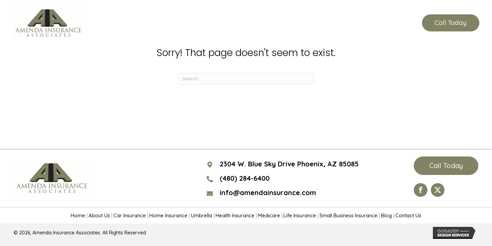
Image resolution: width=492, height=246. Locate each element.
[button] (450, 22)
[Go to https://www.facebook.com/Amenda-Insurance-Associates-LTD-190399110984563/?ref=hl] (420, 190)
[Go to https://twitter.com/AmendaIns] (438, 190)
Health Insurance (235, 215)
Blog (386, 215)
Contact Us (408, 215)
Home (78, 215)
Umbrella (201, 215)
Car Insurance (129, 215)
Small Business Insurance (348, 215)
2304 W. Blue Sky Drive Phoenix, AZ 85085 (289, 164)
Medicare (269, 215)
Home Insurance (168, 215)
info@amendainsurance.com (268, 192)
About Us (99, 215)
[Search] (246, 79)
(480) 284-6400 (378, 23)
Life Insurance (300, 215)
